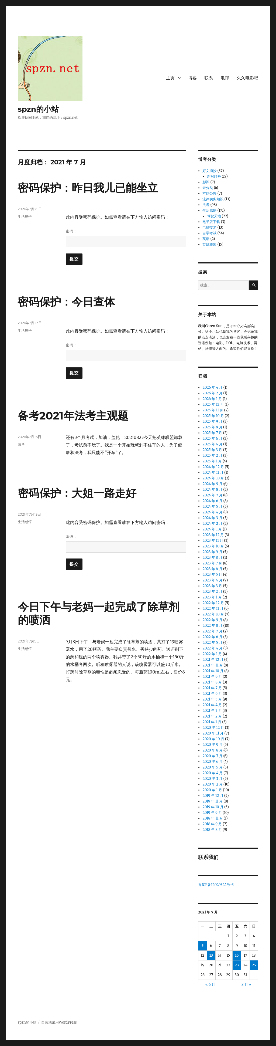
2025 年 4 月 (212, 444)
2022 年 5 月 (212, 642)
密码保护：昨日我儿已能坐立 (88, 187)
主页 (170, 77)
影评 (205, 182)
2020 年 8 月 (212, 750)
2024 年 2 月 (212, 523)
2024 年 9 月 (212, 484)
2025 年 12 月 (213, 404)
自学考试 (209, 233)
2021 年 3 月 (212, 710)
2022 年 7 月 (212, 631)
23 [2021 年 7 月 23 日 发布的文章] (237, 965)
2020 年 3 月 (212, 778)
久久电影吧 (247, 77)
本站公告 (209, 193)
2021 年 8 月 (212, 682)
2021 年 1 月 (211, 722)
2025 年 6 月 (212, 438)
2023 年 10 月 (213, 546)
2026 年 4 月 (212, 387)
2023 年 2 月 (212, 591)
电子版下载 (211, 221)
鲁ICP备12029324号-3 (216, 884)
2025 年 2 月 (212, 455)
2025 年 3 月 (212, 450)
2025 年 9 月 (212, 421)
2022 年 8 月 (212, 625)
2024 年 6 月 (212, 501)
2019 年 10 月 (212, 807)
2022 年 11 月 (212, 608)
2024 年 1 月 (212, 529)
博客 (192, 77)
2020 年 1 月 (212, 790)
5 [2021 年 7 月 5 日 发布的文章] (203, 945)
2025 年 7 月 (212, 433)
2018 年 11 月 (212, 818)
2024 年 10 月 (213, 478)
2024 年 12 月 (213, 467)
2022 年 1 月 (212, 654)
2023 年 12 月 (213, 535)
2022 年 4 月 (212, 648)
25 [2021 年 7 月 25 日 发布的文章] (254, 965)
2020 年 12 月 (213, 727)
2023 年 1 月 (212, 597)
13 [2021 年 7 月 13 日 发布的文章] (211, 955)
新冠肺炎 (214, 176)
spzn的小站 (38, 109)
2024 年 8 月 (212, 489)
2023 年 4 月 (212, 580)
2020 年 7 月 (212, 756)
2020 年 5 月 (212, 767)
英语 (205, 238)
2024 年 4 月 (212, 512)
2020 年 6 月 (212, 761)
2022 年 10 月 (213, 614)
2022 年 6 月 (212, 637)
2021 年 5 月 (212, 699)
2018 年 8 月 (212, 829)
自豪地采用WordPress (59, 1022)
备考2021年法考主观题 (73, 415)
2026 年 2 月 (212, 393)
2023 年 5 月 (212, 574)
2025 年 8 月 (212, 427)
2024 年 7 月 (212, 495)
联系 (208, 77)
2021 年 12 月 (212, 659)
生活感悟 (25, 216)
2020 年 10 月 (213, 739)
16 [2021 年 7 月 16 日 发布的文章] (237, 955)
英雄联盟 (209, 244)
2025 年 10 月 (213, 416)
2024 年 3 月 (212, 518)
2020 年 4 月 (212, 773)
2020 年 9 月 (212, 744)
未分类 (207, 187)
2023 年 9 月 (212, 552)
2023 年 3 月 (212, 586)
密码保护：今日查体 (66, 301)
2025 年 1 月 (212, 461)
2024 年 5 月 (212, 506)
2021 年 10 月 (212, 671)
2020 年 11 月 (212, 733)
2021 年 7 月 (212, 688)
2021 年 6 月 (212, 693)
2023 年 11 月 (212, 540)
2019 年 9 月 (212, 812)
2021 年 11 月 (212, 665)
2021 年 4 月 (212, 705)
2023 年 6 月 (212, 569)
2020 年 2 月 (212, 784)
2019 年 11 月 (212, 801)
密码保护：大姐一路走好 (77, 493)
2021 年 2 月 (212, 716)
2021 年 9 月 (212, 676)
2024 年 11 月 (212, 472)
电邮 (224, 77)
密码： (126, 238)
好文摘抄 (209, 170)
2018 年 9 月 (212, 824)
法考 (21, 444)
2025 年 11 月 (212, 410)
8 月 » (246, 984)
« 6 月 (210, 984)
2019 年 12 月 (212, 795)
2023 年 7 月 (212, 563)
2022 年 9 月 (212, 620)
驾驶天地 (214, 216)
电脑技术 (209, 227)
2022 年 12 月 (213, 603)
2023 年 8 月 (212, 557)
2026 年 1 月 (212, 399)
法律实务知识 (212, 199)
